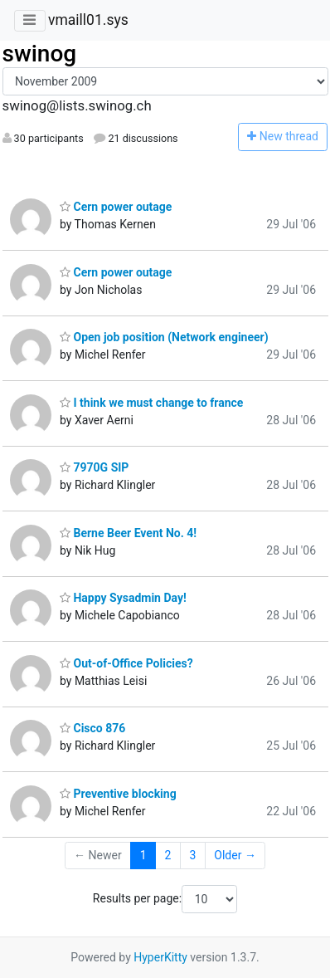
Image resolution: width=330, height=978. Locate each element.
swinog (39, 53)
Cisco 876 (92, 728)
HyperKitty (160, 957)
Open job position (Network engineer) (164, 337)
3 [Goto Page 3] (192, 855)
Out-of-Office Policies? (126, 663)
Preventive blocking (118, 793)
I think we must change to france (151, 402)
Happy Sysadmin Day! (123, 597)
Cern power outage (116, 206)
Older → (235, 855)
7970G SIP (94, 467)
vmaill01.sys (88, 20)
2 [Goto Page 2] (168, 855)
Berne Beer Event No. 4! (128, 533)
